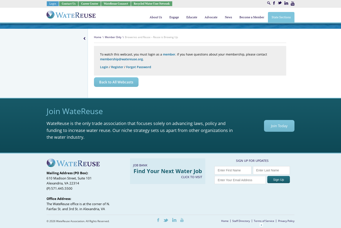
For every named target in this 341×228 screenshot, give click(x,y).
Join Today (279, 125)
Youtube (292, 3)
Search (269, 3)
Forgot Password (138, 67)
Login (52, 3)
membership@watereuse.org (121, 59)
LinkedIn (286, 3)
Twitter (279, 2)
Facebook (274, 3)
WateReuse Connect (116, 3)
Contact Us (68, 3)
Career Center (89, 3)
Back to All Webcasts (116, 82)
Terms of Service (264, 221)
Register (117, 67)
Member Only (113, 37)
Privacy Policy (286, 221)
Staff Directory (241, 221)
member (169, 54)
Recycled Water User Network (152, 3)
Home (97, 37)
